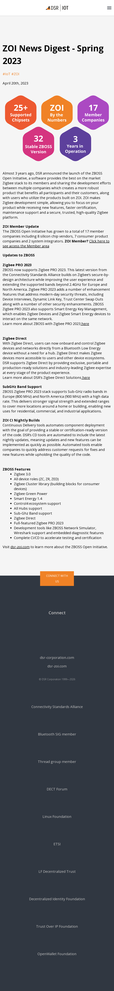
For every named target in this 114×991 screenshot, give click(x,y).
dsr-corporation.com (57, 658)
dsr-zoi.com (20, 546)
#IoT (6, 74)
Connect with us (57, 578)
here (85, 323)
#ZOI (15, 74)
